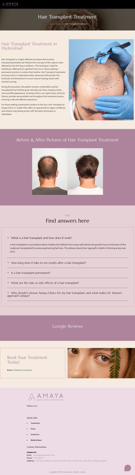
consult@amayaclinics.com (44, 455)
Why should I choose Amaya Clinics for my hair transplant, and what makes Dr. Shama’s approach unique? (64, 294)
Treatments (35, 423)
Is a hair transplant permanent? (31, 273)
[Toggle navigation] (130, 4)
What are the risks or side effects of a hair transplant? (45, 283)
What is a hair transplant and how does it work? (41, 238)
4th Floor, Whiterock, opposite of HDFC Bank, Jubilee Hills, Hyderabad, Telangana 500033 (71, 461)
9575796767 (38, 458)
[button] (67, 238)
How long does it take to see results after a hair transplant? (48, 263)
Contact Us (35, 434)
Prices (33, 429)
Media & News (36, 440)
